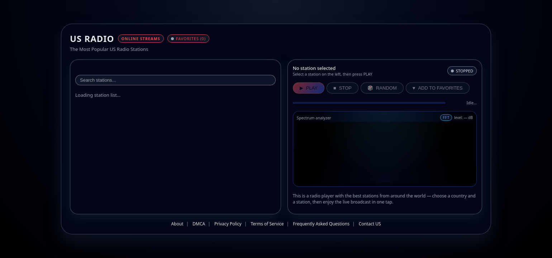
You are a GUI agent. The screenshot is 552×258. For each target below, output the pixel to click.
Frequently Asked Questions (321, 224)
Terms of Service (267, 224)
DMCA (198, 224)
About (177, 224)
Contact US (370, 224)
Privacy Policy (228, 224)
